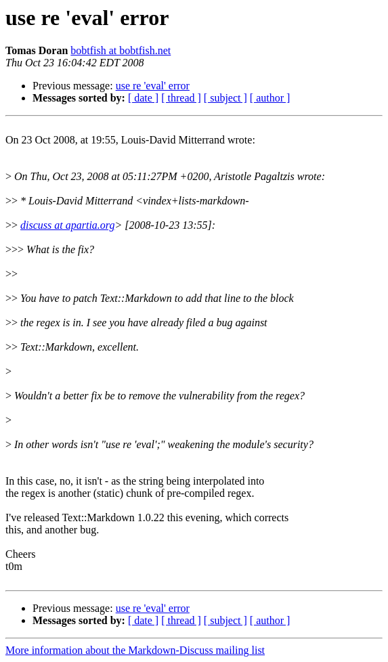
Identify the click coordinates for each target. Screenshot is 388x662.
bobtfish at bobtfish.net (120, 50)
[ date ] (143, 98)
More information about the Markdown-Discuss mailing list (135, 650)
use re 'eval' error (153, 85)
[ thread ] (181, 98)
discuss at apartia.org (67, 225)
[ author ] (270, 98)
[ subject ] (225, 98)
